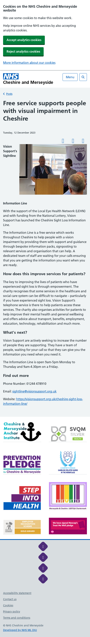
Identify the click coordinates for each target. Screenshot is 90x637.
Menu (70, 77)
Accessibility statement (17, 593)
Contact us (9, 599)
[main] (45, 258)
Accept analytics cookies (24, 40)
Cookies (8, 605)
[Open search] (83, 77)
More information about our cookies (29, 63)
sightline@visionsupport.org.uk (34, 391)
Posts (9, 94)
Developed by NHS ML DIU (20, 630)
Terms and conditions (16, 617)
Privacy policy (11, 611)
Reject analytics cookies (23, 51)
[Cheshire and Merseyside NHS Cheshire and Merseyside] (28, 79)
